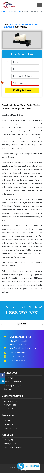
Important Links (10, 428)
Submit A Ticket (10, 401)
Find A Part (8, 378)
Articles (7, 421)
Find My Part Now (22, 90)
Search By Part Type (12, 385)
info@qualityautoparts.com (23, 348)
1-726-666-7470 (17, 356)
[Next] (42, 325)
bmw (10, 11)
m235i (18, 11)
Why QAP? (8, 440)
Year (5, 83)
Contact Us (8, 408)
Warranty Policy (10, 405)
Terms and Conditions (13, 447)
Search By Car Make (12, 382)
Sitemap (7, 389)
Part (5, 76)
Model (6, 69)
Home (2, 11)
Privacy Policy (10, 444)
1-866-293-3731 (22, 313)
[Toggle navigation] (39, 5)
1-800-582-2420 (18, 360)
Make (6, 62)
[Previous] (2, 325)
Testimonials (9, 424)
